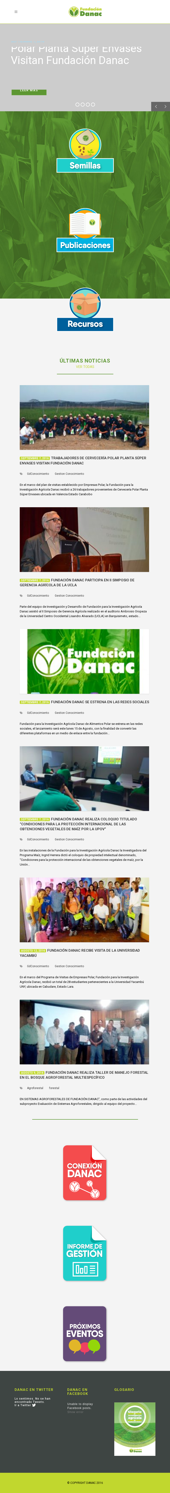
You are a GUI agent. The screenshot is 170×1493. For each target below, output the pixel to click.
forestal (54, 1088)
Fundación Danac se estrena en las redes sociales (100, 702)
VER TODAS (85, 367)
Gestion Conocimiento (69, 473)
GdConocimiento (38, 473)
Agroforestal (35, 1088)
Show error (75, 1412)
